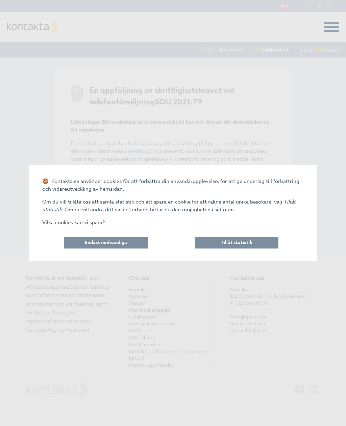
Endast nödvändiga (106, 242)
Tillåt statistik (236, 242)
